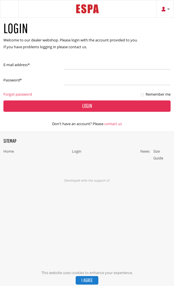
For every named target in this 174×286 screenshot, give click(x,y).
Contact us (113, 123)
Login (76, 151)
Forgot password (17, 94)
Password (12, 80)
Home (8, 151)
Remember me (158, 94)
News (145, 151)
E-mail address (16, 64)
